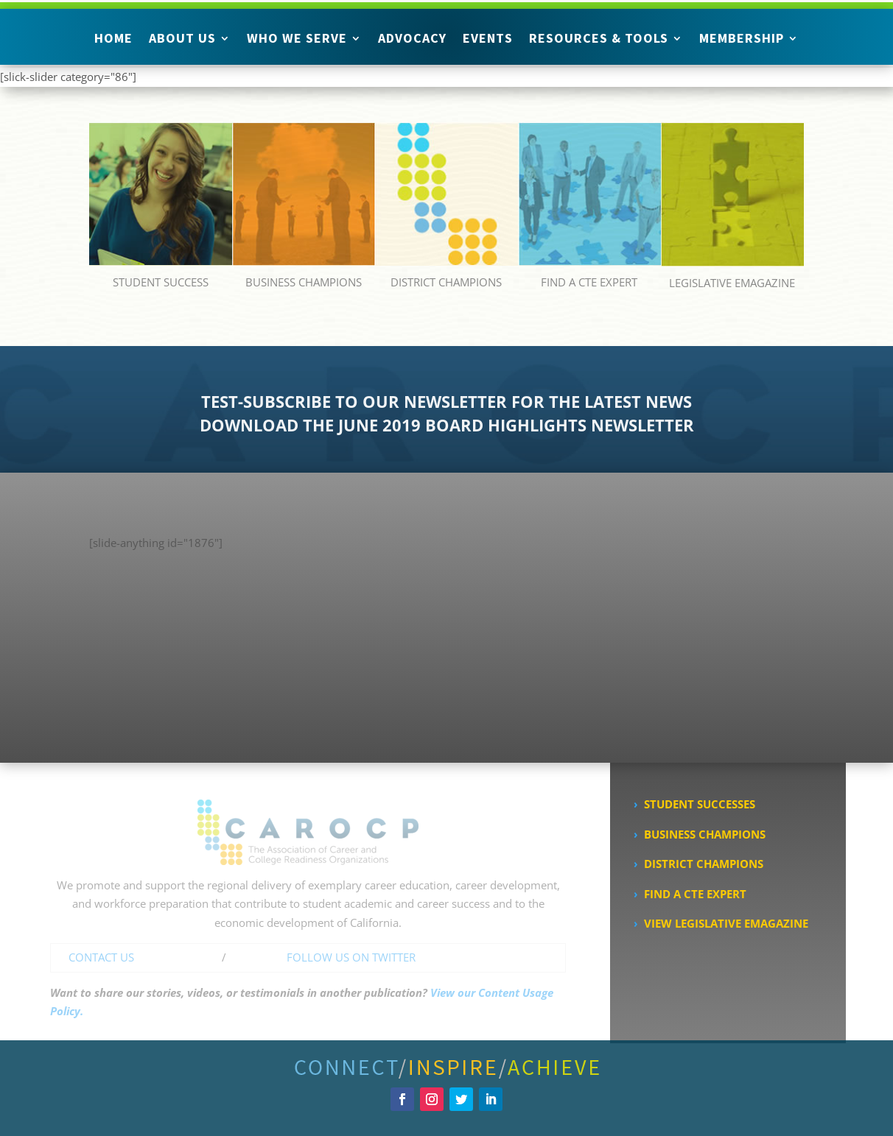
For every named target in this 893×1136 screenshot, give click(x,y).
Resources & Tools (598, 39)
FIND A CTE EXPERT (589, 282)
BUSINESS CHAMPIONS (303, 282)
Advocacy (412, 39)
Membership (741, 39)
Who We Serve (297, 39)
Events (488, 39)
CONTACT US (101, 957)
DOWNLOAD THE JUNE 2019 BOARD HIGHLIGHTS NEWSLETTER (447, 425)
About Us (182, 39)
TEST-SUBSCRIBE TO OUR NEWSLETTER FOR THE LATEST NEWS (446, 401)
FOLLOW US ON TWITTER (351, 957)
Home (113, 39)
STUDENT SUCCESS (161, 282)
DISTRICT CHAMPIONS (446, 282)
